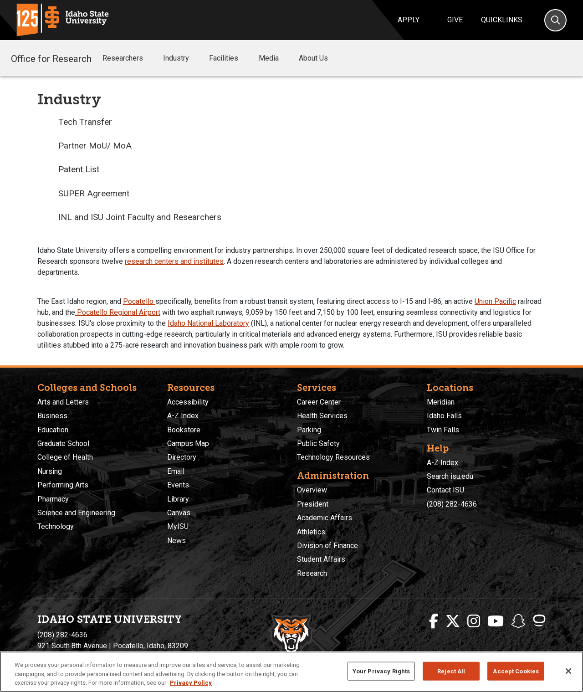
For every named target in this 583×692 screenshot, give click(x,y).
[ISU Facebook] (433, 621)
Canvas (178, 512)
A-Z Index (183, 415)
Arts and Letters (63, 402)
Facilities (230, 58)
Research (312, 573)
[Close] (568, 671)
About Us (320, 58)
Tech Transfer (85, 122)
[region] (291, 671)
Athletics (311, 532)
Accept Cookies (516, 670)
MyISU (178, 526)
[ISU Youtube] (495, 621)
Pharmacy (53, 499)
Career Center (319, 402)
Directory (181, 457)
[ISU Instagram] (473, 621)
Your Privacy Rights (381, 670)
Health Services (322, 415)
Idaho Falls (444, 415)
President (312, 504)
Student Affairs (321, 559)
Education (52, 429)
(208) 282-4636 (452, 504)
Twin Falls (443, 429)
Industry (182, 58)
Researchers (129, 58)
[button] (150, 58)
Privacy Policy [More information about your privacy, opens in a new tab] (191, 682)
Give (455, 19)
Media (275, 58)
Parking (309, 429)
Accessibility (188, 402)
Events (178, 485)
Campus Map (188, 443)
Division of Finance (327, 545)
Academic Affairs (324, 517)
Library (178, 499)
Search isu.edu (450, 476)
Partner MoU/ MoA (95, 145)
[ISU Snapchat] (518, 621)
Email (175, 471)
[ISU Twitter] (452, 621)
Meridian (441, 402)
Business (52, 415)
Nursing (49, 471)
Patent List (78, 169)
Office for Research (51, 57)
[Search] (555, 20)
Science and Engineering (76, 512)
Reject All (451, 670)
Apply (408, 19)
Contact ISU (445, 490)
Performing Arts (62, 485)
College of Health (65, 457)
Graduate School (63, 443)
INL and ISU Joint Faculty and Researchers (139, 217)
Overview (312, 490)
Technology (55, 526)
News (176, 540)
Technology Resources (333, 457)
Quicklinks (501, 19)
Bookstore (183, 429)
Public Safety (318, 443)
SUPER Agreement (93, 193)
